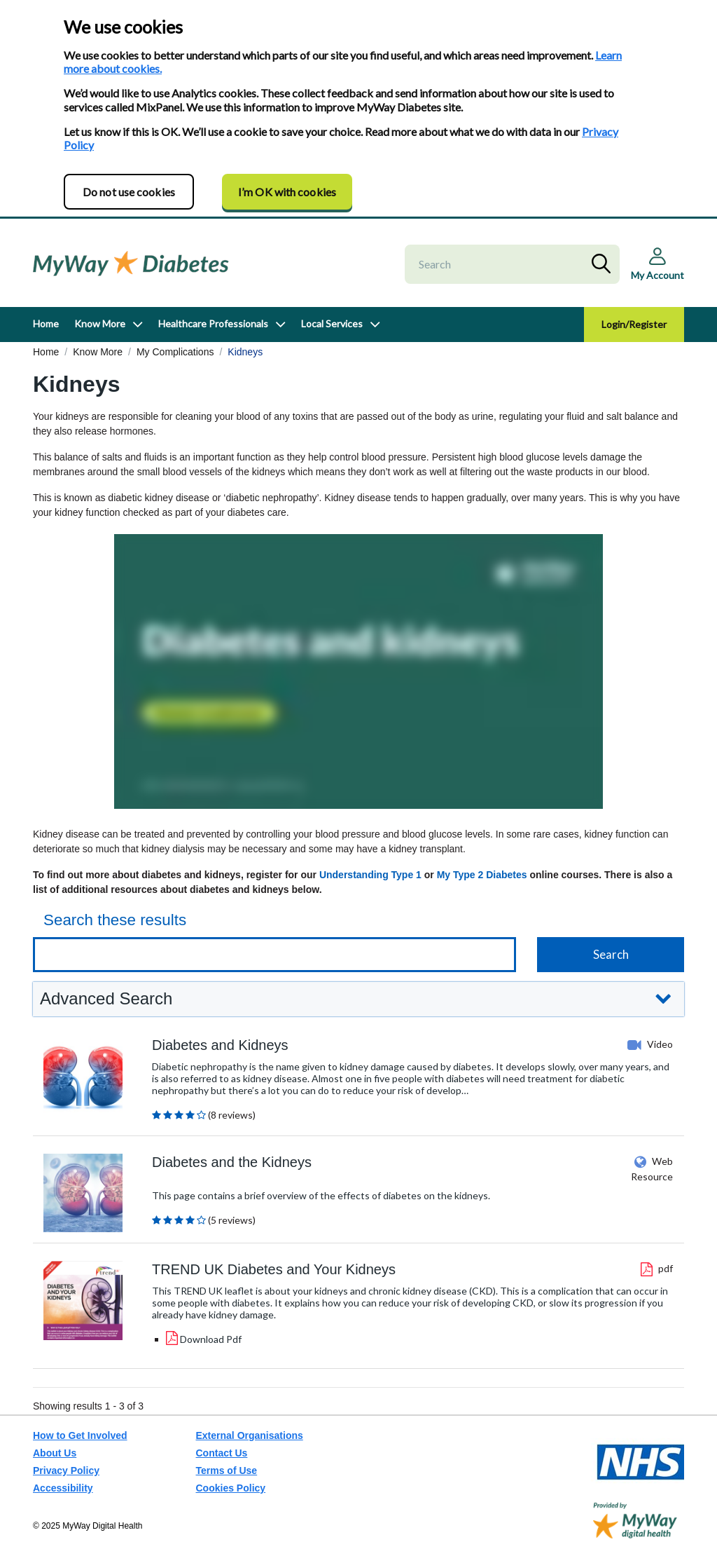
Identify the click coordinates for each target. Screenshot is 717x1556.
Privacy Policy (66, 1470)
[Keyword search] (274, 954)
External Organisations (249, 1435)
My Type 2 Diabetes (482, 874)
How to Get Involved (80, 1435)
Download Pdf (211, 1339)
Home (46, 323)
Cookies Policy (231, 1488)
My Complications (175, 351)
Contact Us (222, 1453)
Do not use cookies (129, 191)
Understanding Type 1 (370, 874)
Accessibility (63, 1488)
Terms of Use (227, 1470)
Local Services (332, 323)
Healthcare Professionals (213, 323)
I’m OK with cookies (287, 191)
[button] (358, 999)
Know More (99, 323)
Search (604, 264)
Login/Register (634, 324)
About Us (54, 1453)
